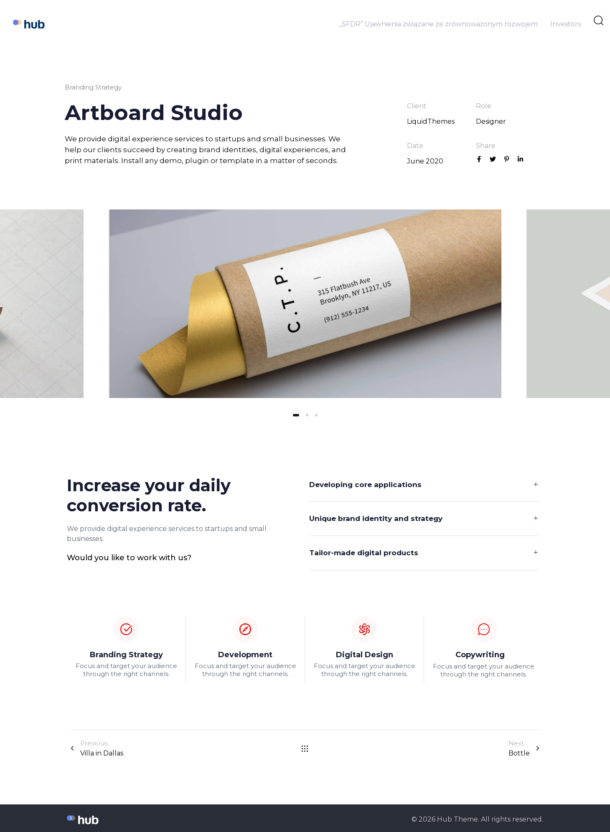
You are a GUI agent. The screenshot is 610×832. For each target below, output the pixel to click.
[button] (424, 485)
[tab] (424, 485)
